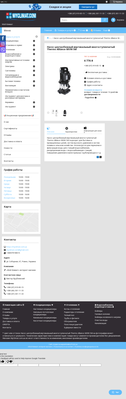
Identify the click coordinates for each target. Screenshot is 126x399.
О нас (6, 122)
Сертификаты (10, 128)
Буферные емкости (72, 327)
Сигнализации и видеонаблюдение (13, 76)
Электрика (9, 66)
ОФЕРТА (6, 324)
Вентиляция (10, 86)
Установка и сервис (13, 45)
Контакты (8, 161)
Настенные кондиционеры (45, 309)
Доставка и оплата (13, 141)
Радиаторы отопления (74, 312)
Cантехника (10, 71)
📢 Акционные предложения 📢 (19, 115)
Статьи (7, 154)
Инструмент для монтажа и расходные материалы (17, 97)
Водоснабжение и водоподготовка (13, 55)
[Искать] (104, 20)
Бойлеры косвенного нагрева (108, 317)
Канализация (100, 323)
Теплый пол (69, 315)
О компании (8, 312)
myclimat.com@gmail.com (17, 250)
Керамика (9, 102)
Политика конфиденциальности (86, 347)
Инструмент (10, 107)
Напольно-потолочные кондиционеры (43, 313)
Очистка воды (101, 320)
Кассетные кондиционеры (44, 320)
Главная (48, 30)
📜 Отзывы (95, 30)
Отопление (10, 50)
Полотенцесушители (73, 324)
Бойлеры (98, 311)
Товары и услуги (12, 36)
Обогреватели (70, 321)
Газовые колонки (102, 314)
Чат (115, 392)
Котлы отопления (72, 309)
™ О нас (81, 30)
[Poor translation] (9, 362)
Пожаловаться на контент (63, 347)
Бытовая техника (12, 81)
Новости (8, 148)
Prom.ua (74, 344)
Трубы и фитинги (71, 318)
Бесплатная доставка (97, 72)
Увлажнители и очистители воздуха (17, 91)
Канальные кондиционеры (45, 317)
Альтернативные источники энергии (17, 61)
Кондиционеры (12, 41)
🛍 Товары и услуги (63, 30)
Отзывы (7, 135)
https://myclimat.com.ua (16, 247)
